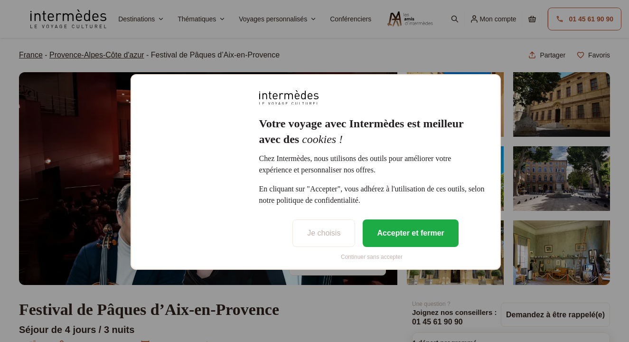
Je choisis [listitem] (323, 233)
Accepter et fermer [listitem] (410, 233)
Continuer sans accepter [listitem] (372, 257)
